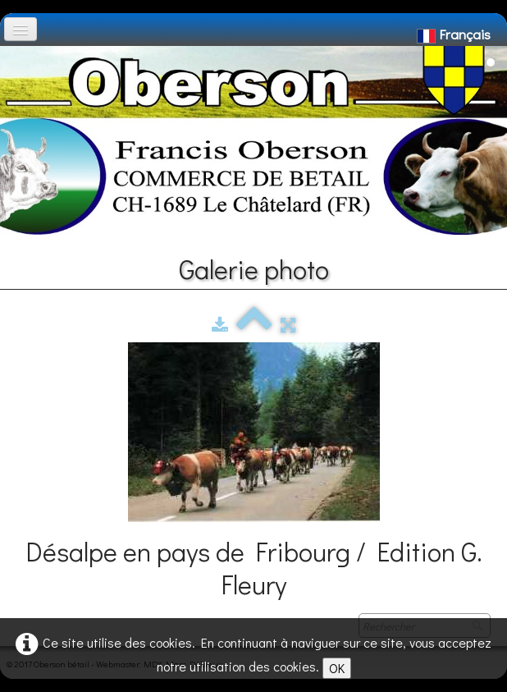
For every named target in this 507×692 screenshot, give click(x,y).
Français (455, 34)
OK (337, 667)
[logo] (19, 54)
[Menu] (20, 29)
